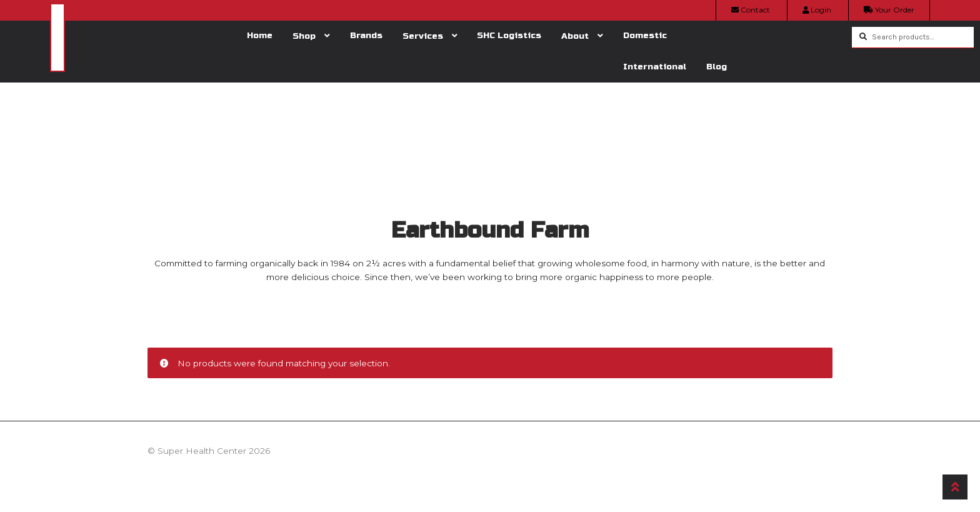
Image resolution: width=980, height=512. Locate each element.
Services (422, 36)
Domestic (645, 35)
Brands (366, 35)
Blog (716, 66)
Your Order (889, 9)
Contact (750, 9)
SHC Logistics (509, 35)
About (575, 36)
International (654, 66)
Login (816, 9)
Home (259, 35)
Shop (304, 36)
